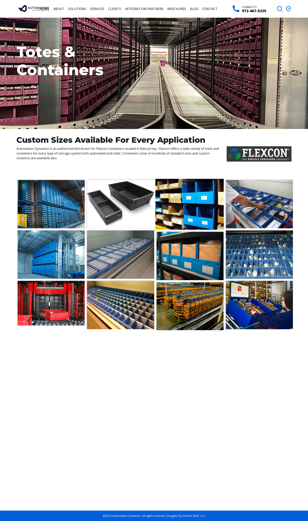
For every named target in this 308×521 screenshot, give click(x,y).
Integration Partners (144, 9)
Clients (114, 9)
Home (44, 9)
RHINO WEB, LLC (194, 516)
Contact (209, 9)
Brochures (176, 9)
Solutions (77, 9)
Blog (194, 9)
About (58, 9)
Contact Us (249, 7)
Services (97, 9)
